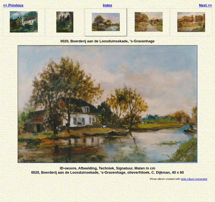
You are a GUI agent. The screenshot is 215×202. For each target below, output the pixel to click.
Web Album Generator (194, 178)
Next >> (205, 5)
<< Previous (13, 5)
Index (107, 5)
